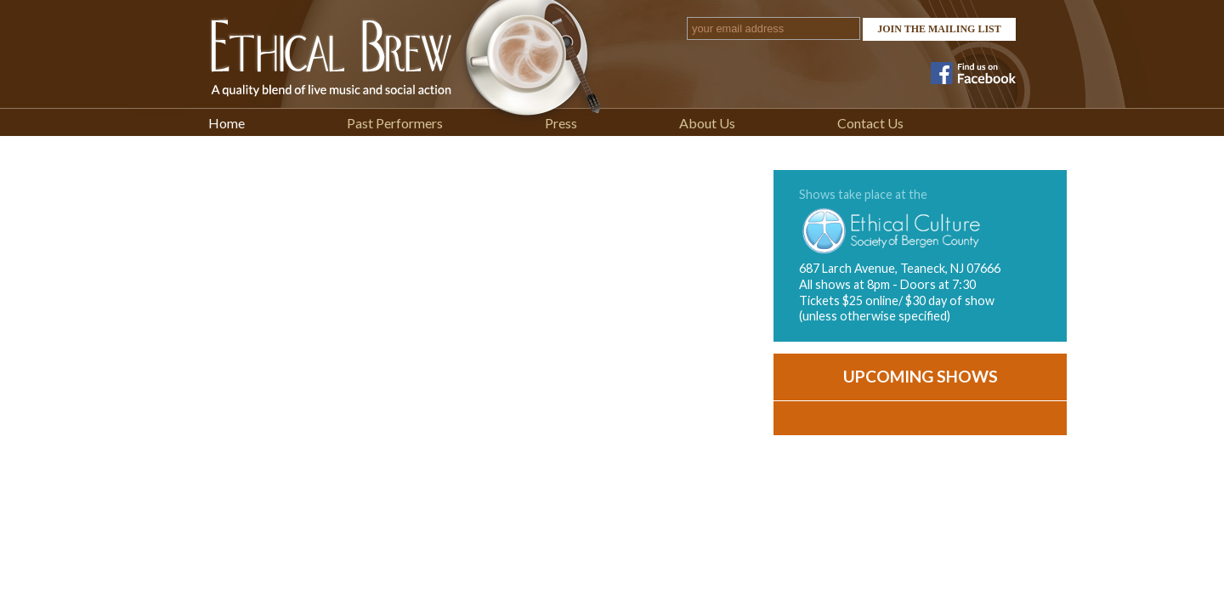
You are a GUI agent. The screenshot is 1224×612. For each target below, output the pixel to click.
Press (561, 123)
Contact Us (870, 123)
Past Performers (395, 123)
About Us (707, 123)
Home (226, 123)
